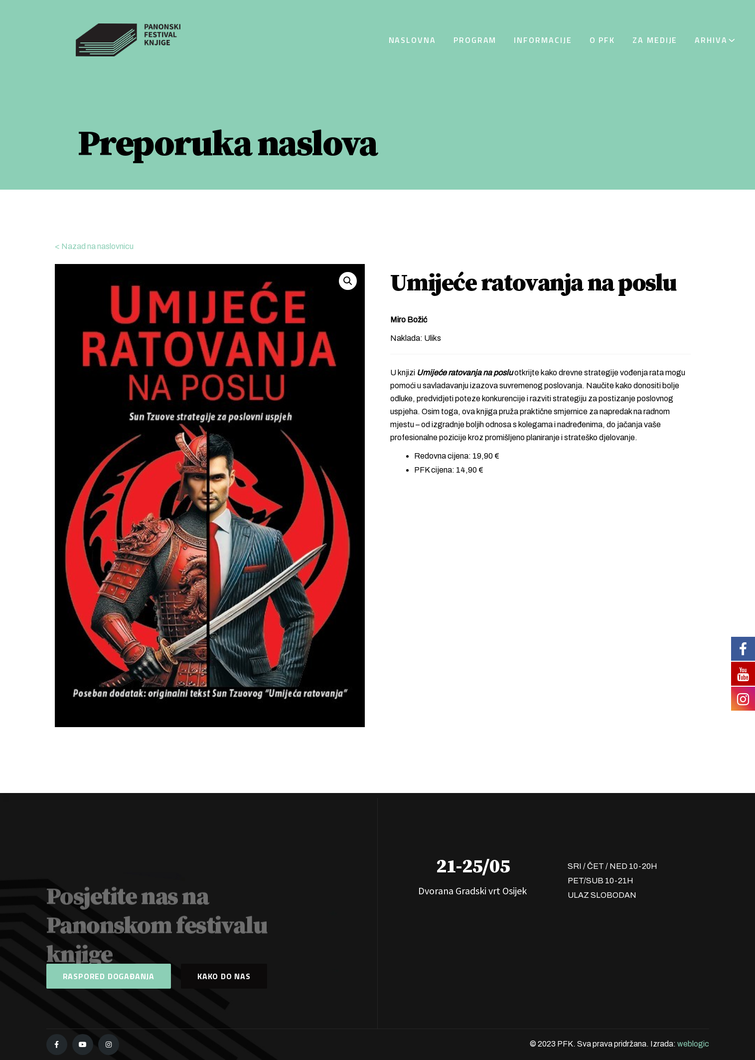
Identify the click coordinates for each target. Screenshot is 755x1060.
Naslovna (412, 40)
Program (474, 40)
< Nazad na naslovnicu (94, 246)
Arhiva (711, 40)
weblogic (693, 1044)
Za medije (654, 40)
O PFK (602, 40)
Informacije (543, 40)
